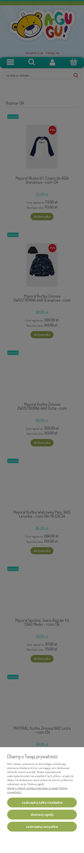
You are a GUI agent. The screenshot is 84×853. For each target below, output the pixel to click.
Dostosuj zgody (42, 814)
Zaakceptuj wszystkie (42, 826)
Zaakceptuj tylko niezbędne (42, 802)
